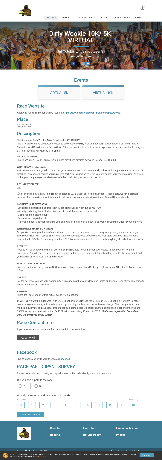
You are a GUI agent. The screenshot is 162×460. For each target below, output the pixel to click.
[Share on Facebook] (73, 64)
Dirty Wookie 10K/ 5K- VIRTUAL (81, 37)
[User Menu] (142, 7)
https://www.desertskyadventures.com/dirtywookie (91, 116)
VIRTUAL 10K (103, 97)
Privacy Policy (40, 456)
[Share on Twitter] (78, 64)
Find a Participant (86, 18)
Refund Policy (122, 18)
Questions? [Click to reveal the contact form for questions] (28, 341)
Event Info (66, 18)
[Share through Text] (88, 64)
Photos (139, 18)
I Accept (146, 455)
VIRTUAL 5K (59, 97)
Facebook (64, 362)
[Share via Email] (83, 64)
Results (105, 18)
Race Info (51, 18)
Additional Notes (30, 418)
